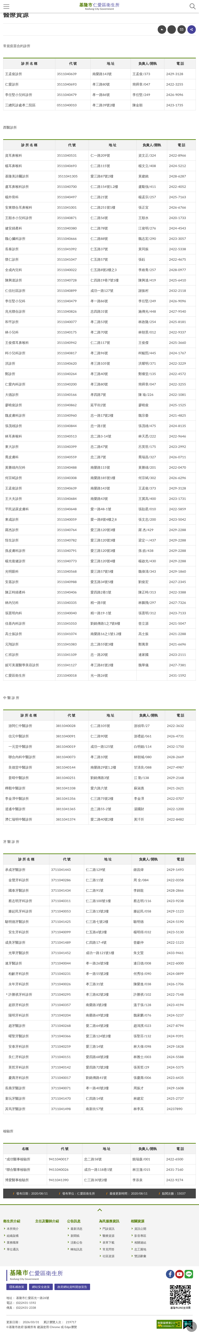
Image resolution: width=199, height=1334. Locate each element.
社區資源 (108, 1256)
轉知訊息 (76, 1249)
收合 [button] (99, 1210)
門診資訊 (108, 1228)
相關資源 (137, 1221)
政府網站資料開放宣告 (72, 1287)
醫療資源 (108, 1235)
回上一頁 (162, 29)
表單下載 (108, 1242)
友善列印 (171, 29)
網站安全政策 (41, 1287)
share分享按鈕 (191, 29)
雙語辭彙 (140, 1256)
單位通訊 (13, 1249)
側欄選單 (6, 6)
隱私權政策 (16, 1287)
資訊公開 (140, 1228)
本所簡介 (13, 1228)
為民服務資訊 (109, 1221)
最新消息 (76, 1228)
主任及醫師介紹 (47, 1221)
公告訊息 (74, 1221)
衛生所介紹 (11, 1221)
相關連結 (140, 1242)
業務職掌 (13, 1242)
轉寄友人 (181, 29)
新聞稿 (75, 1235)
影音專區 (140, 1235)
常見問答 (108, 1249)
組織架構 (13, 1235)
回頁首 (191, 1326)
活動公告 (76, 1242)
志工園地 (140, 1249)
